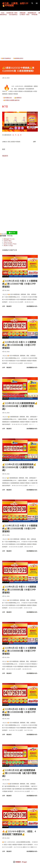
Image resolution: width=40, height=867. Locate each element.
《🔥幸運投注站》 (7, 98)
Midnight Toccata (9, 239)
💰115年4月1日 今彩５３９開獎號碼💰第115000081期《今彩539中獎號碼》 (19, 589)
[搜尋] (32, 3)
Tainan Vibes (7, 240)
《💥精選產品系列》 (18, 58)
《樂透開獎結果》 (32, 13)
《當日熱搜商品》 (13, 14)
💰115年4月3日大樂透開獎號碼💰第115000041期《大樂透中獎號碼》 (19, 467)
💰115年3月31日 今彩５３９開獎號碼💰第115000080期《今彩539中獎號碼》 (19, 528)
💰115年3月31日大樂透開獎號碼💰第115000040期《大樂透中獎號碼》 (19, 406)
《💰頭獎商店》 (17, 98)
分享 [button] (34, 141)
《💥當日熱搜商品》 (6, 58)
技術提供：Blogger (20, 862)
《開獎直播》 (22, 13)
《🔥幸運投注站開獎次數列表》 (11, 100)
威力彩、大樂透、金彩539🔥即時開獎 (15, 4)
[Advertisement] (20, 36)
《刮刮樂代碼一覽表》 (12, 13)
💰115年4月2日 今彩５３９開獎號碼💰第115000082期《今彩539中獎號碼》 (19, 345)
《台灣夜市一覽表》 (24, 14)
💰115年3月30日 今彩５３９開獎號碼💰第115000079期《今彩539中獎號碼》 (19, 283)
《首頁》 (2, 13)
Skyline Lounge (8, 245)
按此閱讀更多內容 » (32, 306)
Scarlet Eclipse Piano (10, 244)
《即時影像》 (34, 14)
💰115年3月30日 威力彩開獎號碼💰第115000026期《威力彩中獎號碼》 (19, 773)
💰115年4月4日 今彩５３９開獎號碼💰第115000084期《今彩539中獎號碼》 (19, 712)
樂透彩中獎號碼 (15, 141)
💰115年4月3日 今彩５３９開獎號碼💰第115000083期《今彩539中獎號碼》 (19, 651)
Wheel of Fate (8, 242)
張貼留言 (5, 156)
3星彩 (9, 141)
